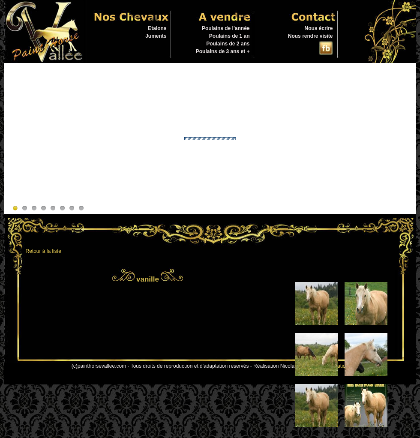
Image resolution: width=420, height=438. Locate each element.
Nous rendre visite (310, 36)
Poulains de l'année (226, 28)
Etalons (157, 28)
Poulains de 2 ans (227, 44)
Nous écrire (318, 28)
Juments (155, 36)
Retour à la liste (43, 251)
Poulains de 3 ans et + (223, 51)
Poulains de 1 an (229, 36)
